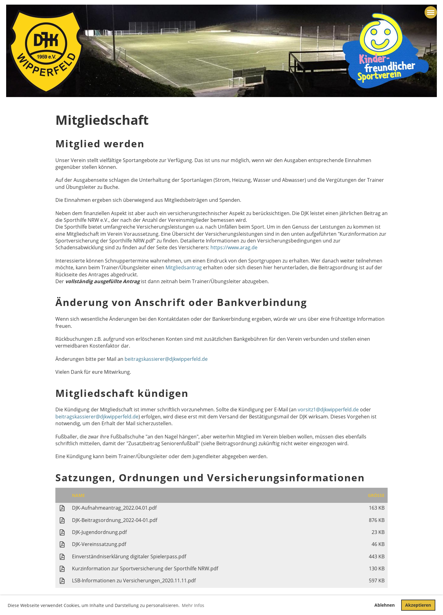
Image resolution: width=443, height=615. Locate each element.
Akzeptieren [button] (418, 605)
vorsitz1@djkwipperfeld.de (329, 409)
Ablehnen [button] (384, 605)
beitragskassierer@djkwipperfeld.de (166, 359)
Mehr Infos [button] (193, 605)
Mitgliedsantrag (184, 267)
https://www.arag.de (233, 247)
